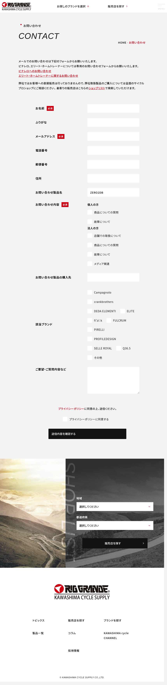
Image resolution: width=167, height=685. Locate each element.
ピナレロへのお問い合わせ (34, 71)
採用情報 (73, 650)
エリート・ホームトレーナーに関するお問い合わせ (48, 76)
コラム (72, 633)
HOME (122, 42)
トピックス (39, 620)
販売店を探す (118, 6)
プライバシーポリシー (71, 409)
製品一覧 (38, 633)
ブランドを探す (112, 620)
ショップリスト (97, 88)
